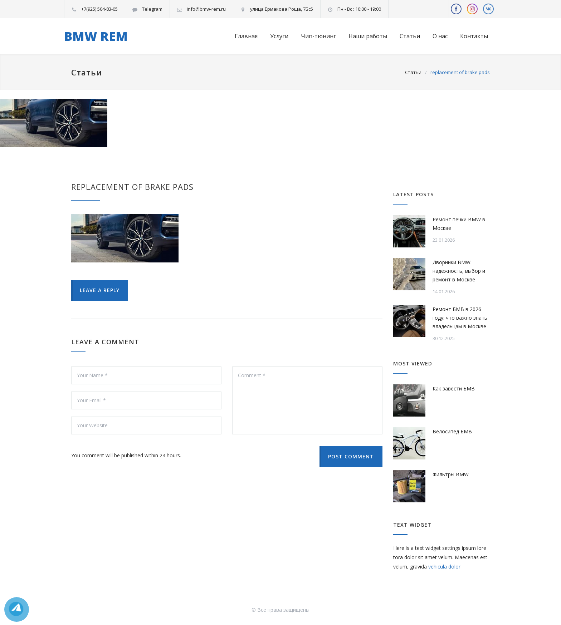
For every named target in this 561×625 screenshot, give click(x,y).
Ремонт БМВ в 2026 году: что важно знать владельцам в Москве (460, 318)
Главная (246, 36)
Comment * (307, 400)
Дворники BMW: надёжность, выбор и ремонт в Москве (459, 271)
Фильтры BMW (451, 474)
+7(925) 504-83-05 (99, 9)
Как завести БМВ (454, 388)
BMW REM (96, 36)
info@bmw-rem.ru (206, 9)
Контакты (474, 36)
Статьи (410, 36)
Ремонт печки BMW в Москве (459, 223)
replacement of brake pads (132, 186)
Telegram (152, 9)
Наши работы (367, 36)
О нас (440, 36)
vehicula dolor (444, 566)
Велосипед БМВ (452, 431)
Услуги (279, 36)
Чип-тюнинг (318, 36)
